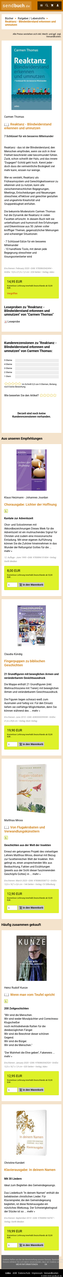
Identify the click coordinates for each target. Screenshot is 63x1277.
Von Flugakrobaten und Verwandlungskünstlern (24, 829)
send (16, 5)
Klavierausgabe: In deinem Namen (29, 1170)
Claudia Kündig (13, 654)
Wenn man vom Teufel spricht (32, 995)
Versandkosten (53, 36)
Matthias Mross (13, 820)
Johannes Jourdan (37, 497)
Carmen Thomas (14, 116)
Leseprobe (12, 321)
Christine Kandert (14, 1162)
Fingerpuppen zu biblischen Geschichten (24, 663)
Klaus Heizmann (14, 497)
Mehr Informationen (27, 1267)
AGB (15, 1273)
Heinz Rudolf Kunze (16, 987)
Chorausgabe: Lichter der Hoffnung (30, 504)
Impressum (37, 1273)
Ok (46, 1267)
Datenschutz (24, 1273)
